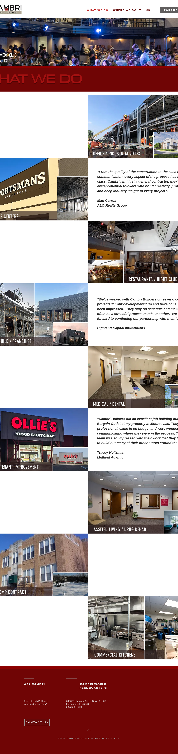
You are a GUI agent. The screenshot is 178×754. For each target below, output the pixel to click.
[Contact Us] (37, 722)
